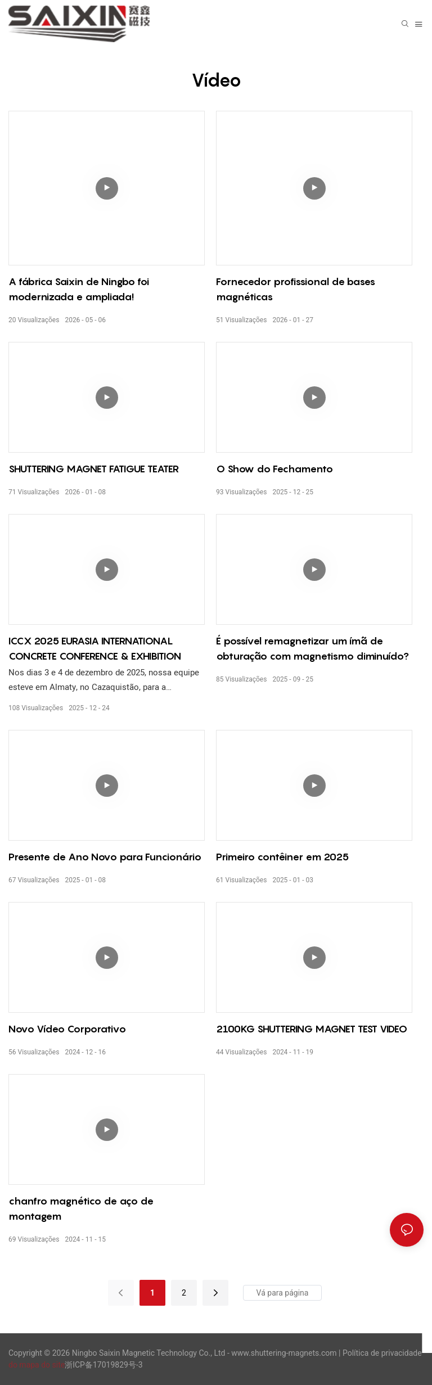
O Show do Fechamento (274, 469)
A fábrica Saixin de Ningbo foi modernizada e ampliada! (78, 289)
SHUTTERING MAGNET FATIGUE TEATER (93, 469)
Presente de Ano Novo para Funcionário (104, 857)
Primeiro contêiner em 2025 (282, 857)
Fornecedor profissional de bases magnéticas (295, 289)
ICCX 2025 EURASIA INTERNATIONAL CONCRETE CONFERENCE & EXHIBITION (94, 648)
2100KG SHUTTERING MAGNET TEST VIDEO (311, 1029)
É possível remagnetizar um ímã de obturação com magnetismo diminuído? (312, 648)
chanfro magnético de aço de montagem (81, 1208)
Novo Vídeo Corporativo (67, 1029)
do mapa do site (36, 1364)
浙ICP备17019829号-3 (103, 1364)
